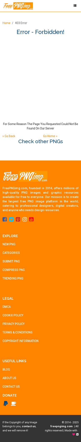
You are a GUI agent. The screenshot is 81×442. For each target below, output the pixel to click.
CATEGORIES (11, 252)
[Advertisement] (40, 78)
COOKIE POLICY (12, 315)
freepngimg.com (61, 426)
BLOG (6, 369)
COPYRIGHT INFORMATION (20, 340)
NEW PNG (8, 244)
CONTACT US (11, 386)
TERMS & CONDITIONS (17, 332)
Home (6, 23)
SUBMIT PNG (11, 261)
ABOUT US (9, 378)
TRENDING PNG (12, 278)
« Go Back (8, 136)
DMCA (6, 306)
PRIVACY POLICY (13, 323)
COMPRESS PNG (13, 269)
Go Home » (50, 136)
